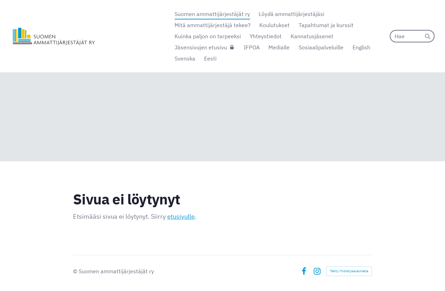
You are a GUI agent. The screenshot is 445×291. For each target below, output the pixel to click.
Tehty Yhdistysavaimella (349, 271)
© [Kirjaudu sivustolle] (76, 271)
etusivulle (181, 216)
